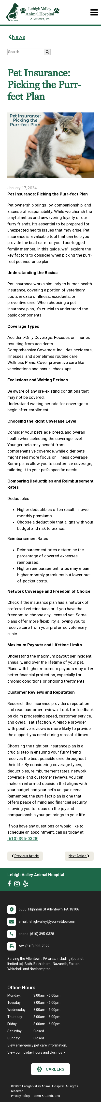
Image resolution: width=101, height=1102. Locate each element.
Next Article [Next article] (79, 856)
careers (50, 1069)
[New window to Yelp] (27, 885)
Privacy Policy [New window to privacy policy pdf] (20, 1096)
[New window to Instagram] (18, 885)
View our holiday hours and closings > (36, 1052)
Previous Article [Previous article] (25, 856)
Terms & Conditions (46, 1096)
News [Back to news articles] (16, 37)
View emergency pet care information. (37, 1045)
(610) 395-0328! (22, 838)
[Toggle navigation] (94, 12)
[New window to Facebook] (10, 885)
